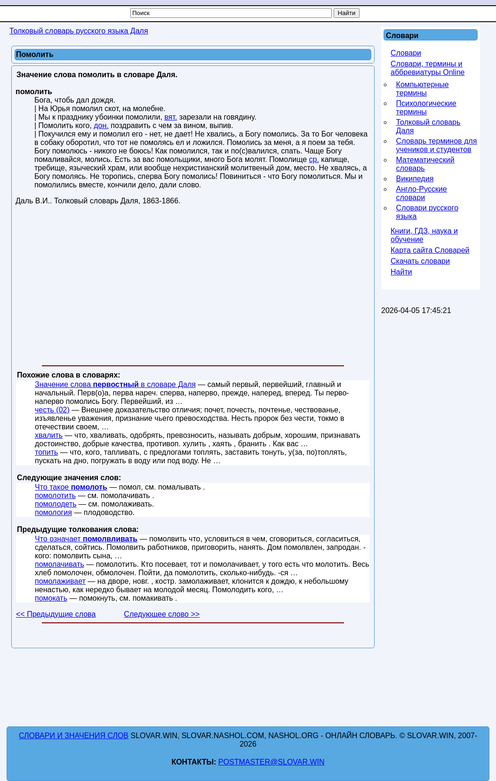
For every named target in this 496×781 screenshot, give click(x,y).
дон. (101, 125)
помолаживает (60, 581)
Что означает (86, 539)
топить (46, 452)
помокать (51, 598)
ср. (314, 159)
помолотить (55, 495)
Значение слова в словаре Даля (115, 384)
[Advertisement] (193, 287)
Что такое (71, 487)
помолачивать (59, 564)
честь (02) (52, 410)
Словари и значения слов (73, 736)
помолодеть (56, 504)
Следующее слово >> (162, 614)
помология (53, 512)
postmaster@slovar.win (271, 762)
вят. (170, 117)
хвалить (49, 435)
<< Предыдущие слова (56, 614)
